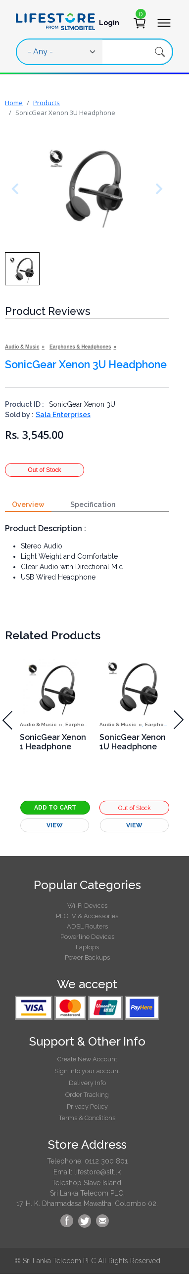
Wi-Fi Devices (87, 905)
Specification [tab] (92, 504)
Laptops (87, 947)
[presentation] (179, 720)
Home (14, 102)
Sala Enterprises (63, 415)
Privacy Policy (87, 1106)
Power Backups (87, 957)
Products (46, 102)
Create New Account (87, 1059)
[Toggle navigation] (161, 23)
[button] (22, 268)
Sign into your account (87, 1071)
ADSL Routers (87, 926)
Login (109, 23)
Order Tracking (87, 1094)
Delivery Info (87, 1083)
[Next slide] (156, 189)
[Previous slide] (17, 189)
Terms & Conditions (87, 1118)
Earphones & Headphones (80, 347)
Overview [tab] (28, 504)
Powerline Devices (87, 936)
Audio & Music (22, 347)
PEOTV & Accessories (87, 916)
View (55, 825)
